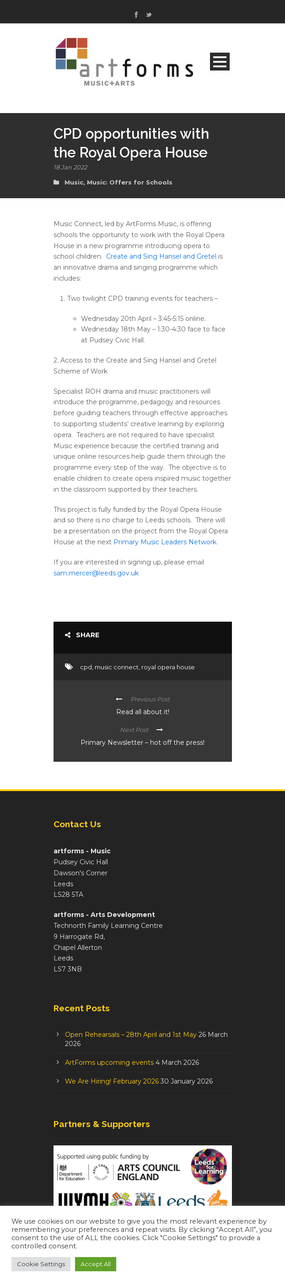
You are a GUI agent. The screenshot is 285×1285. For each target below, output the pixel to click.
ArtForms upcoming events (109, 1062)
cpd (86, 667)
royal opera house (168, 667)
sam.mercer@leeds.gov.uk (96, 573)
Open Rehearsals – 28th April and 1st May (131, 1034)
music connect (117, 667)
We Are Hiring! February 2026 (112, 1081)
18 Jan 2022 (70, 167)
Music (74, 182)
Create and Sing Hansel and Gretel (161, 256)
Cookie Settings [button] (41, 1264)
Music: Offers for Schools (129, 182)
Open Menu (220, 61)
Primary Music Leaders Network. (165, 542)
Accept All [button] (96, 1264)
